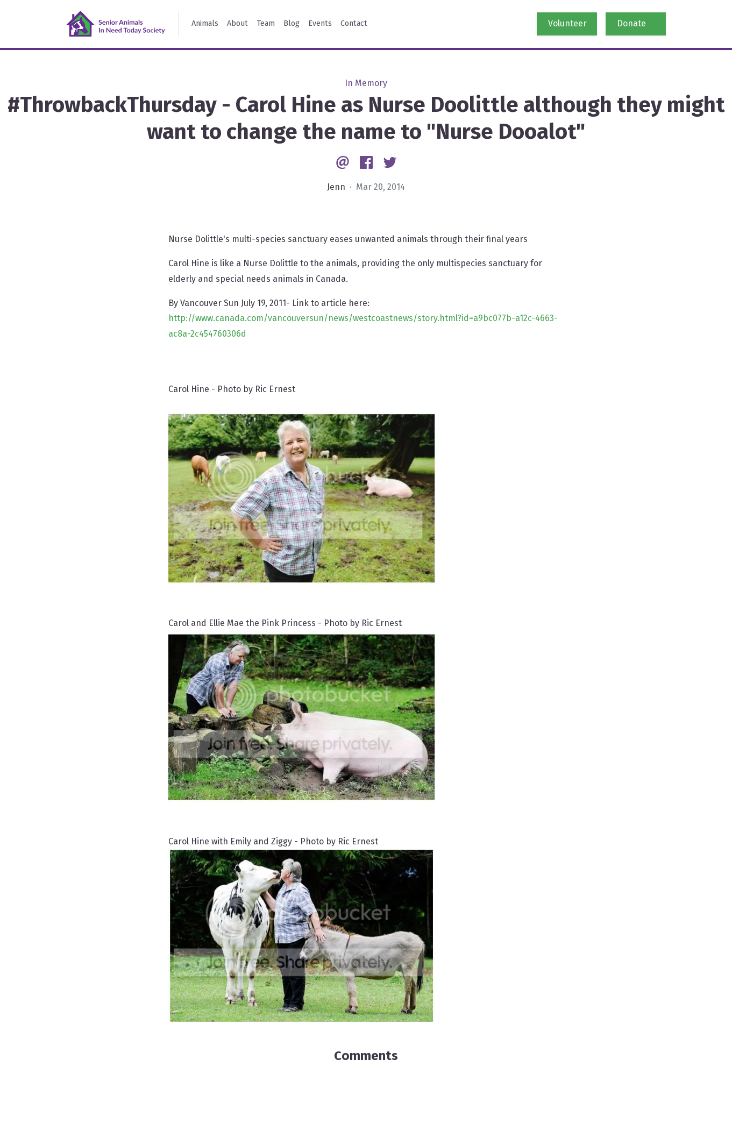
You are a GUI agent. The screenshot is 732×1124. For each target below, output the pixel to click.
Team (266, 23)
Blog (291, 23)
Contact (353, 23)
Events (320, 23)
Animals (204, 23)
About (237, 23)
